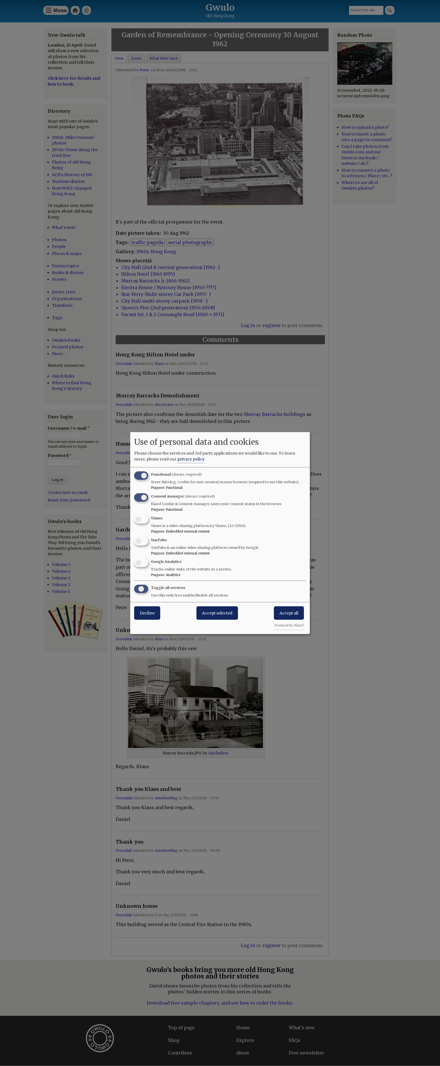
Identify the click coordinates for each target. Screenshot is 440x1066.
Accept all (288, 613)
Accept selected (217, 613)
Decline (147, 613)
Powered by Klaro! (289, 625)
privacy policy (191, 459)
